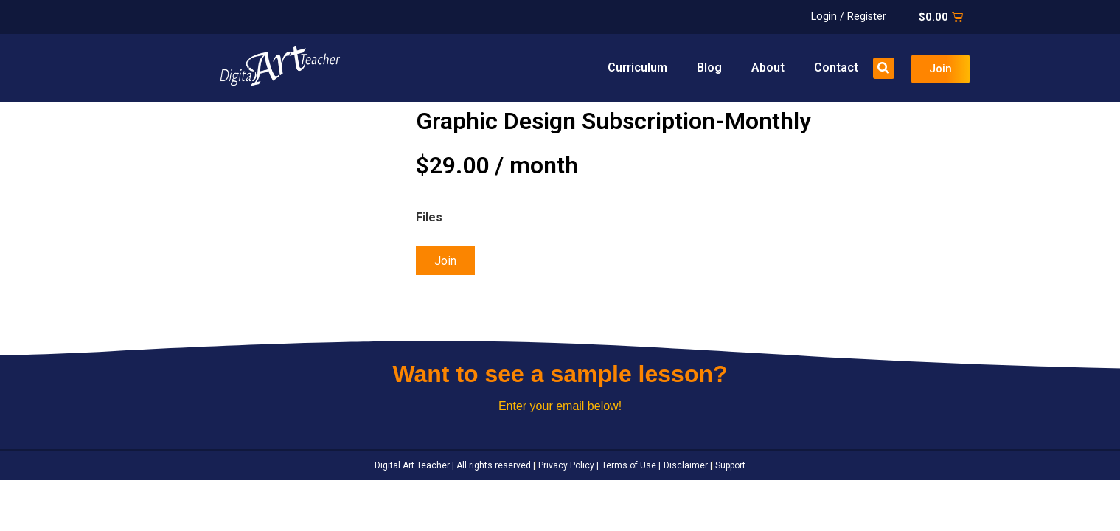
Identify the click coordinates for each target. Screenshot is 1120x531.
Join (445, 261)
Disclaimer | (686, 465)
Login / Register (848, 16)
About (768, 67)
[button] (883, 68)
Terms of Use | (630, 465)
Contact (836, 67)
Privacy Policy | (567, 465)
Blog (709, 67)
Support (729, 465)
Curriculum (637, 67)
